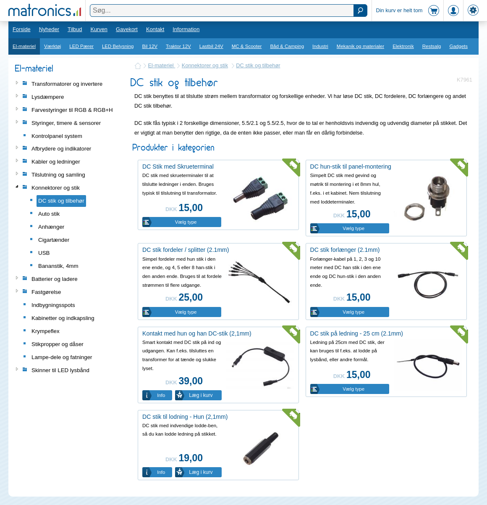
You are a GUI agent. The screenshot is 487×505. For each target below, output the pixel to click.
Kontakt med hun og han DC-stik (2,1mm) (196, 333)
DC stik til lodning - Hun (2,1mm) (185, 416)
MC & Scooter (247, 46)
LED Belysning (118, 46)
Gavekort (127, 29)
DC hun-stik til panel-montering (350, 166)
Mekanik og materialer (360, 46)
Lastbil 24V (211, 46)
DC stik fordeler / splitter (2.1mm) (185, 249)
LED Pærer (81, 46)
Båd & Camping (287, 46)
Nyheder (49, 29)
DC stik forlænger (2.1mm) (345, 249)
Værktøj (52, 46)
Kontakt (155, 29)
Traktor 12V (178, 46)
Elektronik (403, 46)
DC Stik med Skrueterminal (178, 166)
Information (186, 29)
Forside (22, 29)
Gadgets (459, 46)
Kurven (98, 29)
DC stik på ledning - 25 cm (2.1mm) (356, 333)
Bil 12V (150, 46)
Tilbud (75, 29)
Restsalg (431, 46)
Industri (320, 46)
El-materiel (24, 46)
